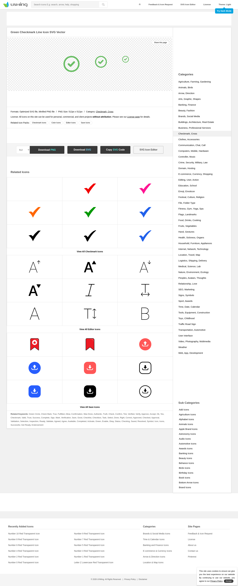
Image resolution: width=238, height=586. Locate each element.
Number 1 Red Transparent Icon (89, 556)
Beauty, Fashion (186, 110)
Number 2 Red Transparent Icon (23, 556)
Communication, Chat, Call (191, 145)
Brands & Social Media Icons (156, 533)
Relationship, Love (187, 283)
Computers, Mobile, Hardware (193, 151)
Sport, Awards (185, 301)
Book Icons (184, 477)
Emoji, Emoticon (186, 191)
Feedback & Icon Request (161, 4)
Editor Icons (71, 123)
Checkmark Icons (39, 123)
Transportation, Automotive (192, 330)
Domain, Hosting (186, 168)
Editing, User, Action (188, 179)
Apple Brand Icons (188, 429)
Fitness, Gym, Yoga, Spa (190, 208)
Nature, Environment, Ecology (193, 272)
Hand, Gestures (186, 231)
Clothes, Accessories (188, 139)
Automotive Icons (187, 443)
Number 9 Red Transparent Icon (89, 533)
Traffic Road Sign (187, 324)
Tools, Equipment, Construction (194, 312)
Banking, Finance (187, 104)
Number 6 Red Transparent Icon (23, 545)
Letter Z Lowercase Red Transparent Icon (93, 562)
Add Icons (184, 409)
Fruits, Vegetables (187, 226)
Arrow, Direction (186, 93)
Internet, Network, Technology (193, 249)
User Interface (185, 335)
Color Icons (56, 123)
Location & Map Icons (153, 562)
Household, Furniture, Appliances (195, 243)
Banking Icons (186, 453)
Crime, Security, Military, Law (192, 162)
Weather (182, 347)
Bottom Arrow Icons (189, 482)
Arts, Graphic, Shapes (189, 99)
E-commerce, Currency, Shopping (195, 174)
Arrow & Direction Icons (154, 556)
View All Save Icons (90, 407)
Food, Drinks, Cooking (189, 220)
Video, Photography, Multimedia (194, 341)
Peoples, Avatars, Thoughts (192, 278)
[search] (103, 5)
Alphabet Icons (186, 419)
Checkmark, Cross (104, 111)
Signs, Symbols (186, 295)
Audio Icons (185, 438)
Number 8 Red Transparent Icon (23, 539)
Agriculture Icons (187, 414)
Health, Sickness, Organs (191, 237)
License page (133, 117)
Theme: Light (225, 4)
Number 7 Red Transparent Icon (89, 539)
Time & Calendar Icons (154, 539)
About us (192, 545)
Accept (228, 581)
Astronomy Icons (187, 434)
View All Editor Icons (89, 329)
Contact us (193, 551)
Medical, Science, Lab (189, 266)
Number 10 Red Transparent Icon (24, 533)
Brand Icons (185, 487)
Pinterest (192, 556)
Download (47, 150)
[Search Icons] (65, 5)
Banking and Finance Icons (156, 545)
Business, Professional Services (194, 128)
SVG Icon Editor (187, 4)
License (207, 4)
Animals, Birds (185, 87)
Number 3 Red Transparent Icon (89, 551)
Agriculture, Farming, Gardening (194, 81)
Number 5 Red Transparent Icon (89, 545)
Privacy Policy (130, 579)
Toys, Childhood (186, 318)
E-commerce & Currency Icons (157, 551)
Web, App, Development (190, 353)
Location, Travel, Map (189, 255)
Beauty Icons (185, 458)
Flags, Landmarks (187, 214)
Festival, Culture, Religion (191, 197)
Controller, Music (186, 156)
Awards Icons (185, 448)
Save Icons (85, 123)
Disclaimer (143, 579)
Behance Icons (186, 463)
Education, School (187, 185)
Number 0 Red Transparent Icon (23, 562)
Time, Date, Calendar (189, 306)
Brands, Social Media (189, 116)
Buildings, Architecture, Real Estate (196, 122)
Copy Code (115, 149)
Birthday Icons (186, 472)
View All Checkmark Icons (90, 251)
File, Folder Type (186, 203)
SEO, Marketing (186, 289)
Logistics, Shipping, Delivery (192, 260)
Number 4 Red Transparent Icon (23, 551)
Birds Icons (184, 468)
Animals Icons (186, 424)
